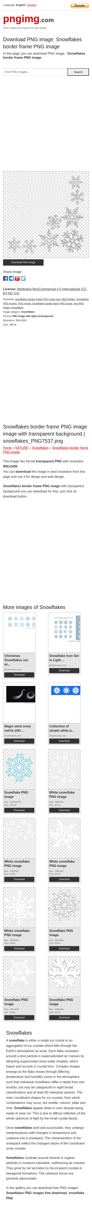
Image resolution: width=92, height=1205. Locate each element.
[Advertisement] (46, 125)
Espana (32, 4)
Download (19, 674)
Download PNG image (23, 262)
